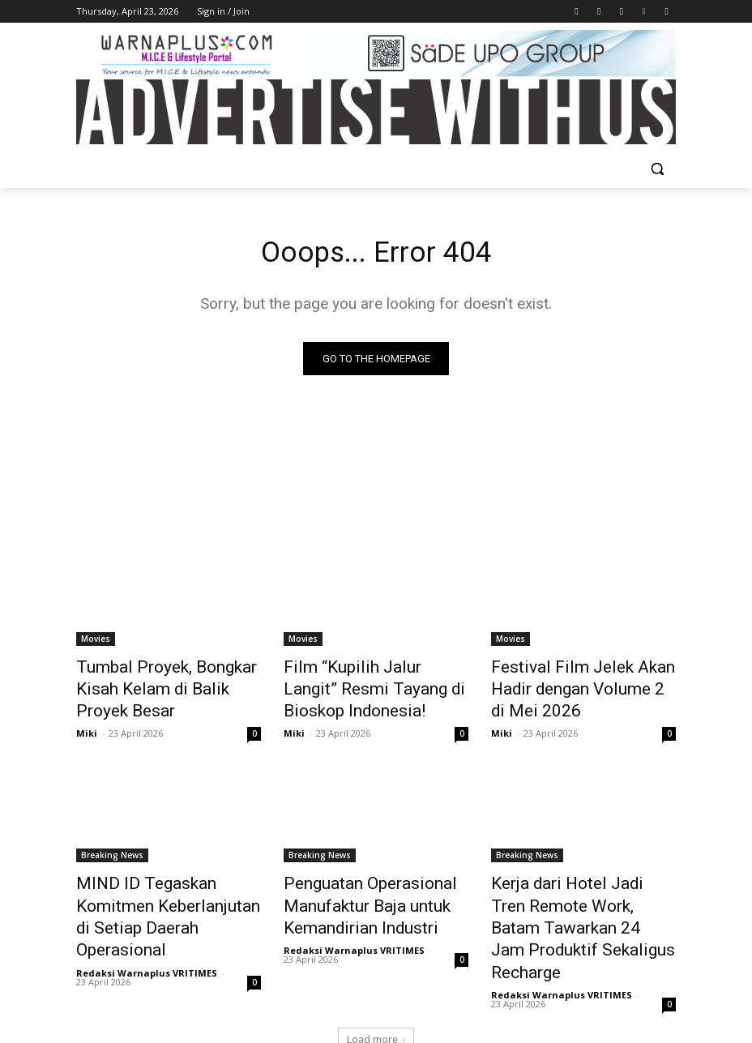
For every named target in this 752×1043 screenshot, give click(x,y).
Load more (376, 991)
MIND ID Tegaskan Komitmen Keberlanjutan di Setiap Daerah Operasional (165, 891)
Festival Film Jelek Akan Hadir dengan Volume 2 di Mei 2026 (582, 677)
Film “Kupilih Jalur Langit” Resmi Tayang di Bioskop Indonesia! (361, 686)
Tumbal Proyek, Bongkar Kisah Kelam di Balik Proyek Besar (167, 677)
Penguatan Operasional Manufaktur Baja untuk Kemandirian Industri (354, 891)
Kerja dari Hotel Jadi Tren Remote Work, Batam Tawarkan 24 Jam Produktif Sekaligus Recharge (575, 899)
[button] (657, 169)
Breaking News (112, 846)
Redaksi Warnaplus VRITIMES (146, 929)
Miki (86, 706)
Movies (95, 642)
